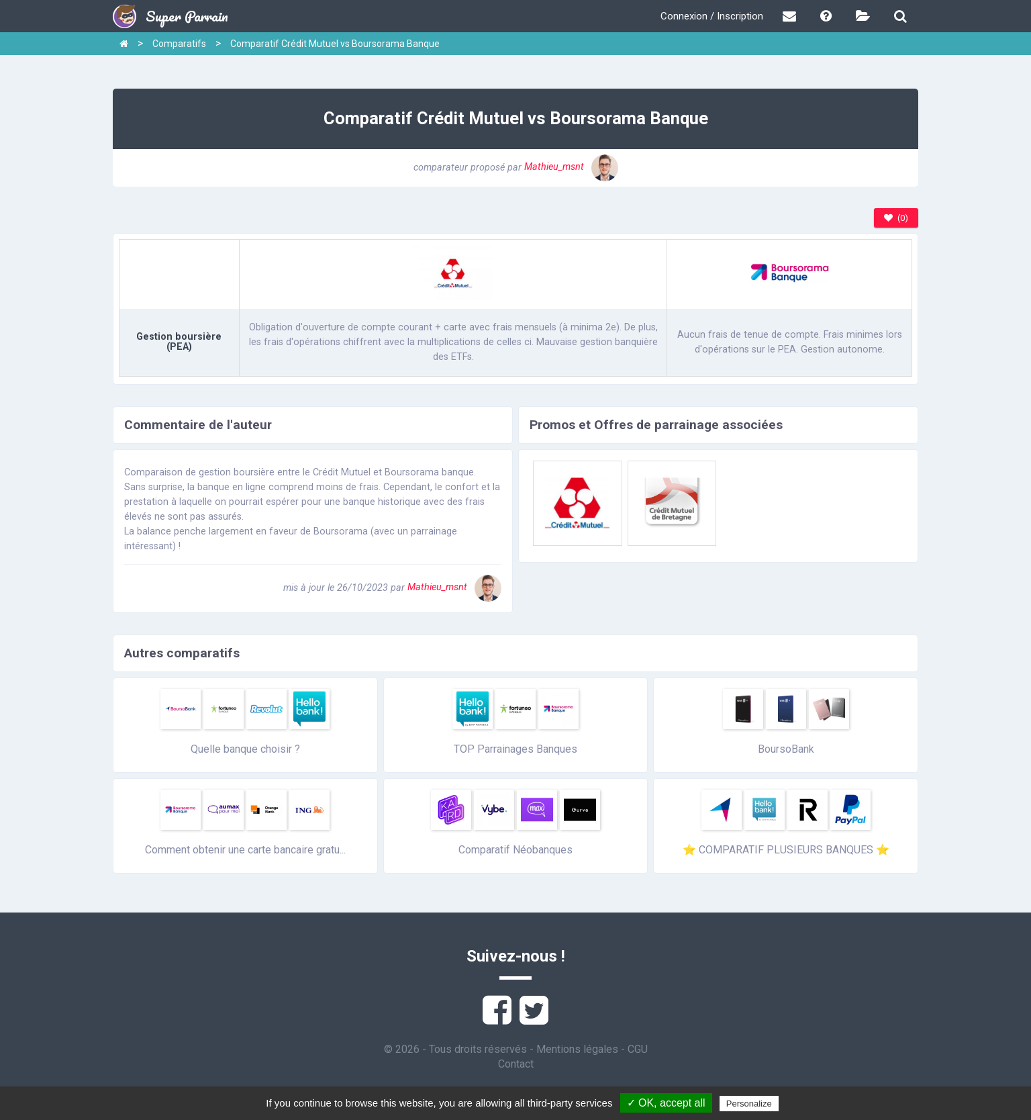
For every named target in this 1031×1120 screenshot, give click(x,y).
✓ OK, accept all (666, 1103)
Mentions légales (577, 1049)
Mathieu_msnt (571, 167)
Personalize (749, 1104)
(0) (896, 218)
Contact (516, 1064)
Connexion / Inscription (711, 16)
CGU (638, 1049)
